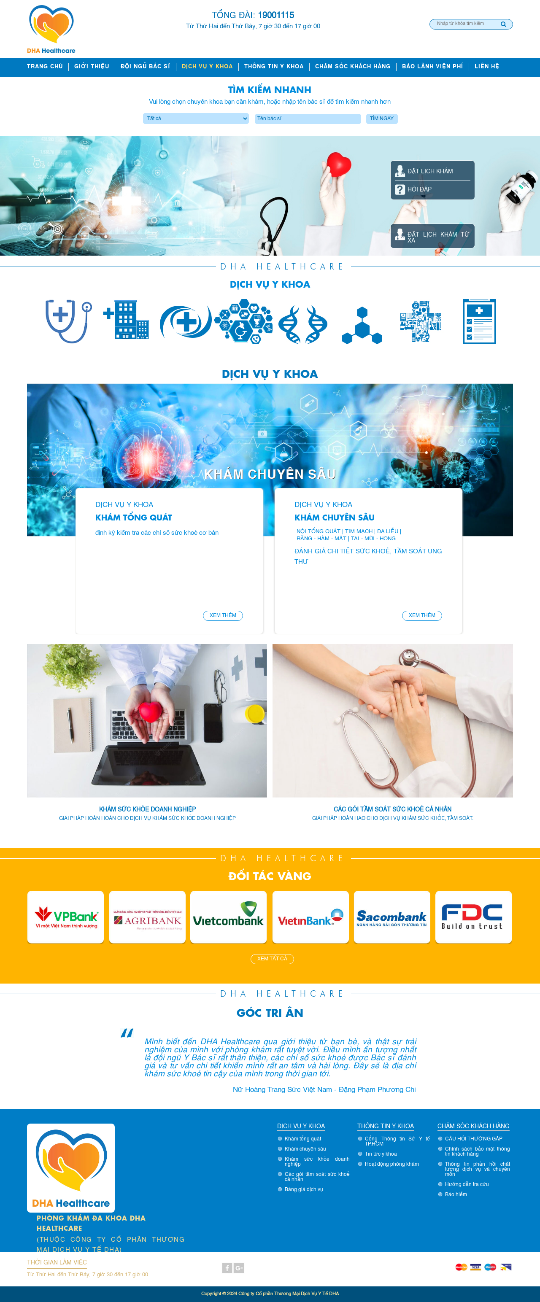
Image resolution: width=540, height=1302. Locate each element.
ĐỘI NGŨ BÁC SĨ (145, 67)
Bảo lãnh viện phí (432, 67)
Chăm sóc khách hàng (353, 67)
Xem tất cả (272, 959)
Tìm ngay (382, 118)
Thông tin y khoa (274, 67)
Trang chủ (45, 67)
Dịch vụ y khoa (207, 67)
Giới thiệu (91, 67)
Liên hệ (487, 67)
